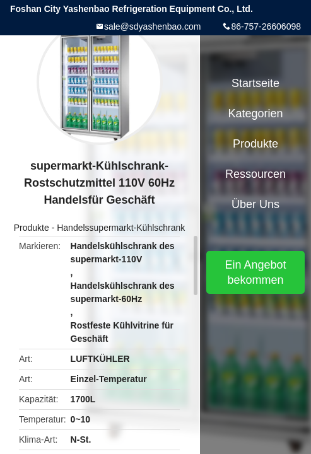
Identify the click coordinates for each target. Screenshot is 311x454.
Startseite (255, 83)
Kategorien (255, 113)
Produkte (31, 228)
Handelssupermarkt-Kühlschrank (121, 228)
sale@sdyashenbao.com (152, 26)
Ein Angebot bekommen (255, 272)
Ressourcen (255, 174)
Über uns (255, 204)
